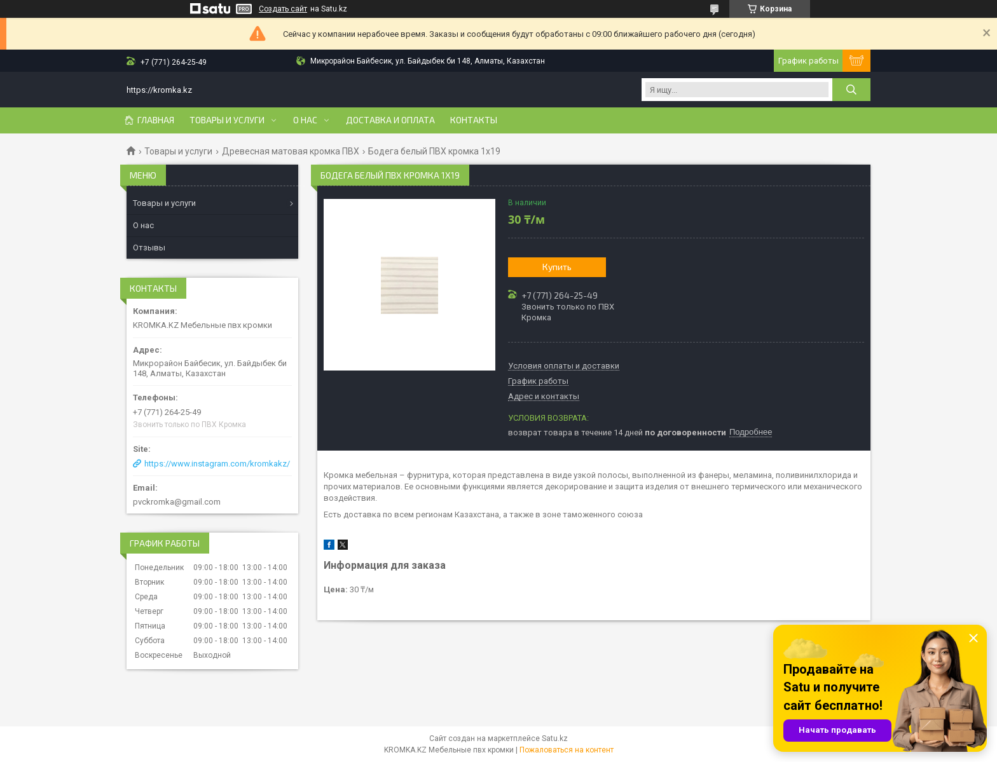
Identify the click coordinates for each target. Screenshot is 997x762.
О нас (305, 120)
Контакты (473, 120)
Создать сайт (283, 8)
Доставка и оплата (390, 120)
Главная (155, 120)
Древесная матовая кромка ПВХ (290, 151)
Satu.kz (555, 738)
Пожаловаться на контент (566, 749)
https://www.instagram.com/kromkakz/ (217, 463)
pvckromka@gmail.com (177, 502)
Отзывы (149, 247)
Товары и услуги (227, 120)
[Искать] (851, 89)
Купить (557, 266)
